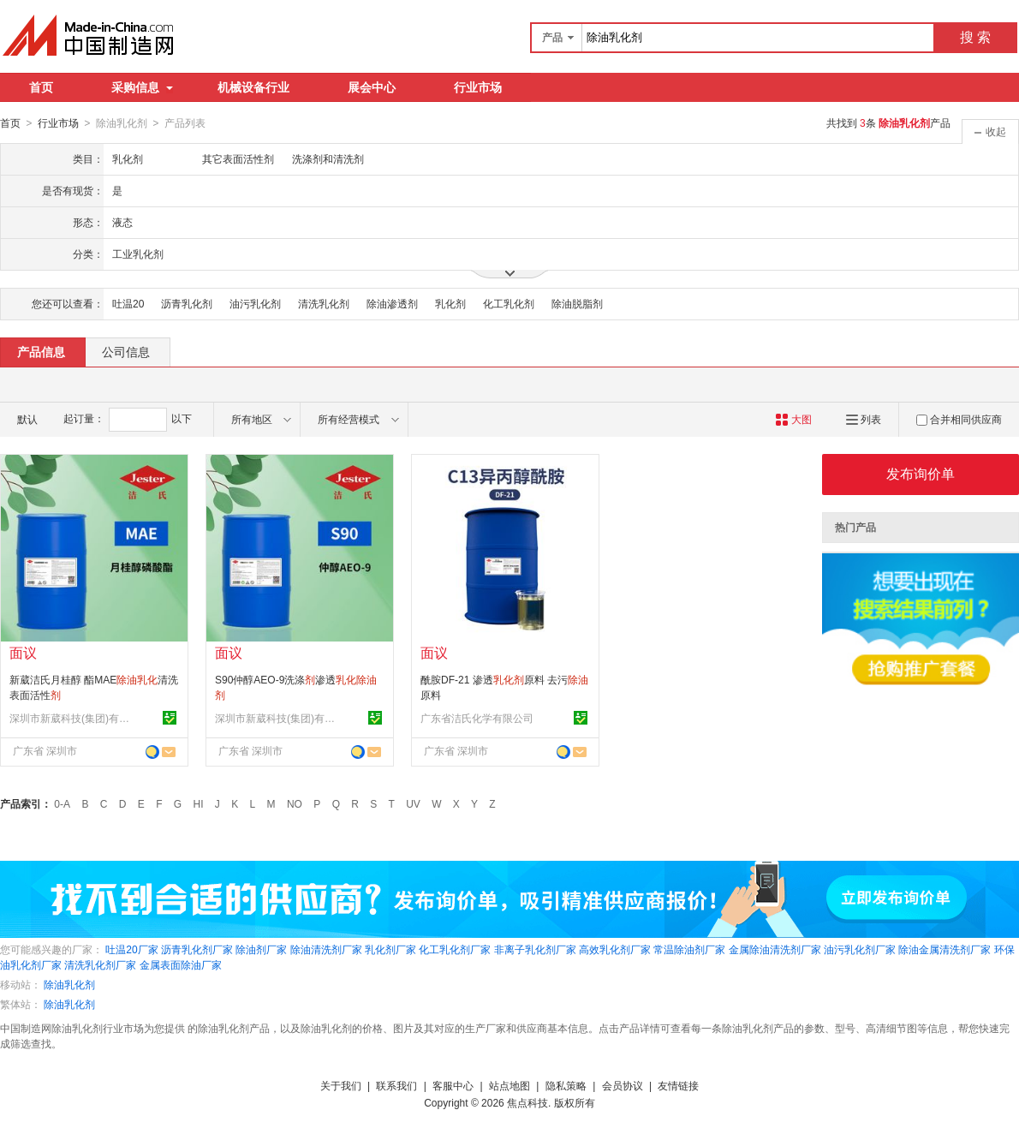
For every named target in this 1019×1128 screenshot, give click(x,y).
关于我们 (340, 1085)
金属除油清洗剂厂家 (775, 949)
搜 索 (975, 37)
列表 (863, 419)
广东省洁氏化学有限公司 (476, 718)
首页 (41, 87)
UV (413, 803)
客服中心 (453, 1085)
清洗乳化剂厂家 (100, 964)
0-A (62, 803)
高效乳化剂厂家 (615, 949)
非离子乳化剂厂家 (535, 949)
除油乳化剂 (69, 984)
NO (294, 803)
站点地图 (509, 1085)
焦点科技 (527, 1102)
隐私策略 (566, 1085)
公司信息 (126, 351)
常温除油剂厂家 (689, 949)
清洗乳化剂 (323, 303)
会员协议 (622, 1085)
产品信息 (41, 351)
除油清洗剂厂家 (326, 949)
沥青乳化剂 (186, 303)
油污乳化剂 (255, 303)
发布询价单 (920, 473)
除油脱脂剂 (577, 303)
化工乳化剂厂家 (455, 949)
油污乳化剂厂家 (860, 949)
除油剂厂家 (261, 949)
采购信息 (142, 87)
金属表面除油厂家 (181, 964)
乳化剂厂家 (390, 949)
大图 (793, 419)
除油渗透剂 (392, 303)
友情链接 (678, 1085)
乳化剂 (450, 303)
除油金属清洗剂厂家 (944, 949)
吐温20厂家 (131, 949)
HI (199, 803)
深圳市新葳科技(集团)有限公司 (73, 718)
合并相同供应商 (959, 419)
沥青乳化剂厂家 (197, 949)
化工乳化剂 (508, 303)
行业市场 (478, 87)
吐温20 (128, 303)
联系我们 (396, 1085)
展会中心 (372, 87)
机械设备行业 (253, 87)
